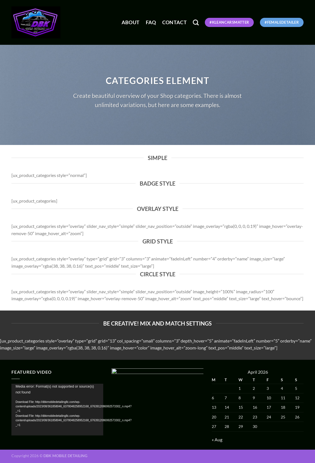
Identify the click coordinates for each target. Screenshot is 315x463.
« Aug (217, 439)
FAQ (151, 22)
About (131, 22)
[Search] (196, 22)
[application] (57, 409)
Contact (174, 22)
